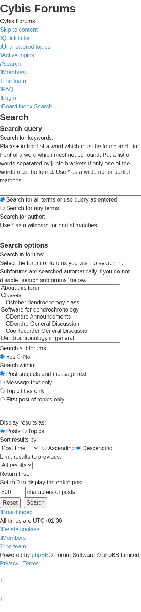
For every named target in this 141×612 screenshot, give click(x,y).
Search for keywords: (26, 138)
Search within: (18, 365)
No (24, 357)
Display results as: (23, 423)
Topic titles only (22, 391)
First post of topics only (32, 400)
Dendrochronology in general (60, 338)
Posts (10, 431)
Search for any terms (29, 208)
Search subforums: (24, 348)
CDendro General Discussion (60, 324)
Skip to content (19, 30)
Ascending (58, 448)
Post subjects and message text (43, 374)
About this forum (60, 288)
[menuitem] (25, 47)
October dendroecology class (60, 303)
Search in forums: (22, 254)
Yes (7, 357)
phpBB (40, 555)
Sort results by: (19, 440)
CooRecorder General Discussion (60, 331)
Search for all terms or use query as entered (58, 200)
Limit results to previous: (30, 457)
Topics (33, 431)
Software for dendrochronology (60, 310)
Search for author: (22, 217)
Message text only (26, 382)
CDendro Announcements (60, 317)
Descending (94, 448)
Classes (60, 295)
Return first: (14, 474)
